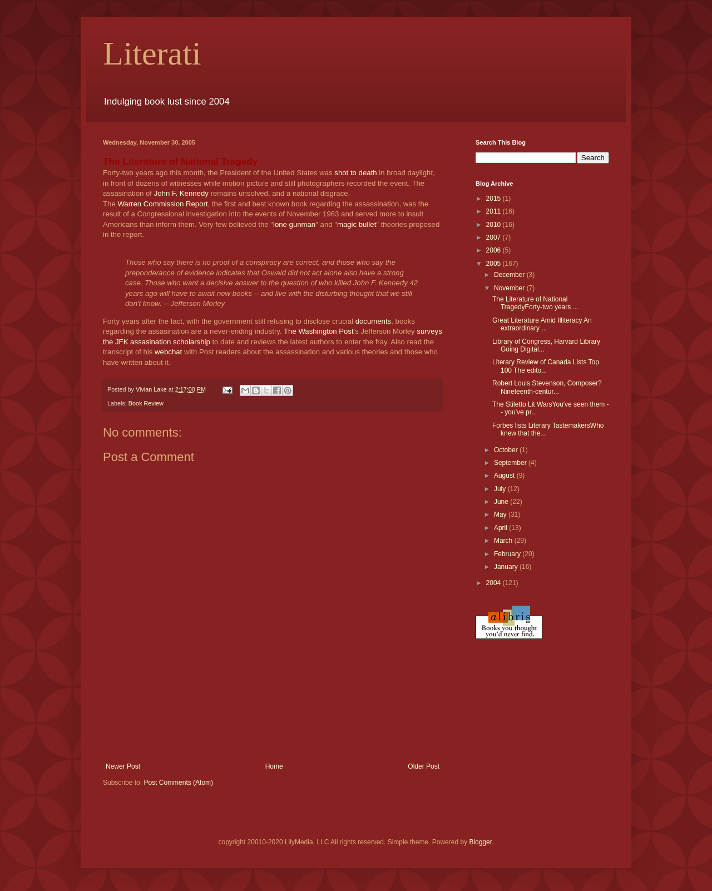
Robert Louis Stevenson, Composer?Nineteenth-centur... (547, 387)
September (511, 463)
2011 (494, 211)
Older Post (423, 766)
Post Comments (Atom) (178, 782)
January (507, 567)
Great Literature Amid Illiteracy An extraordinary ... (542, 324)
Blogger (480, 842)
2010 (494, 225)
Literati (152, 53)
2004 (494, 583)
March (504, 540)
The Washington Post (319, 331)
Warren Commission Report (162, 204)
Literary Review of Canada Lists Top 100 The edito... (545, 366)
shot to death (355, 173)
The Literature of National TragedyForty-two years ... (535, 303)
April (501, 528)
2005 (494, 264)
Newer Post (123, 766)
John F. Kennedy (181, 193)
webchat (168, 352)
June (502, 502)
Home (274, 766)
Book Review (146, 403)
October (507, 450)
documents (373, 321)
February (508, 554)
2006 (494, 250)
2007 (494, 237)
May (501, 514)
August (505, 475)
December (510, 275)
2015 (494, 198)
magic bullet (356, 224)
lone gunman (294, 224)
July (501, 489)
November (510, 288)
